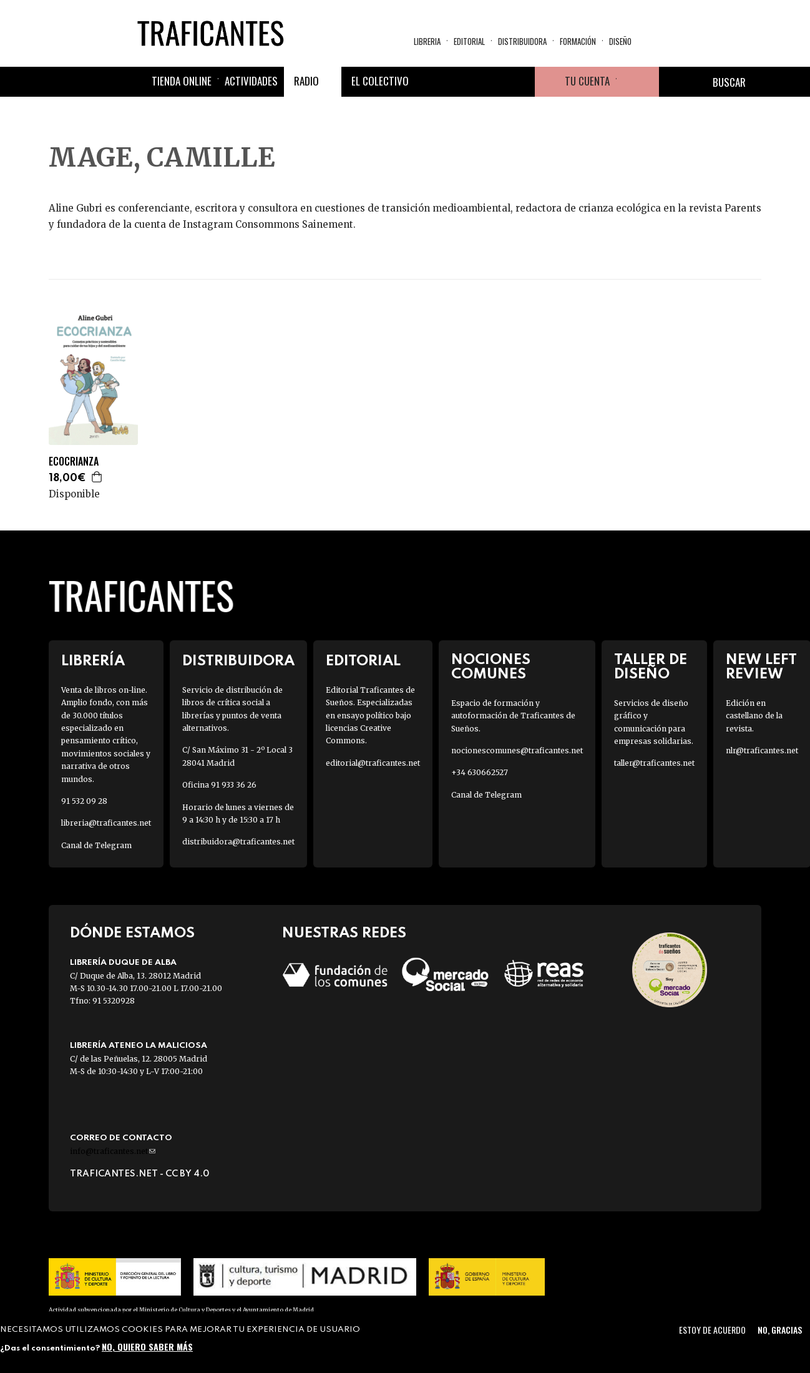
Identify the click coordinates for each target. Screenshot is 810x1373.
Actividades (251, 81)
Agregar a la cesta (97, 476)
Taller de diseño (650, 667)
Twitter (460, 81)
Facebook (430, 81)
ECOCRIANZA (74, 461)
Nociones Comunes (490, 667)
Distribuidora (522, 41)
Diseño (620, 41)
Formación (578, 41)
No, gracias (780, 1329)
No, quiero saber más (147, 1346)
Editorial (469, 41)
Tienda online (182, 81)
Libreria (427, 41)
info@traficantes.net (112, 1151)
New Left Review (761, 667)
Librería (93, 661)
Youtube (520, 81)
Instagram (490, 81)
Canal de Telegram (96, 845)
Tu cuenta (587, 81)
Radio (306, 81)
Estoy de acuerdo (712, 1329)
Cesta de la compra (638, 81)
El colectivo (380, 81)
